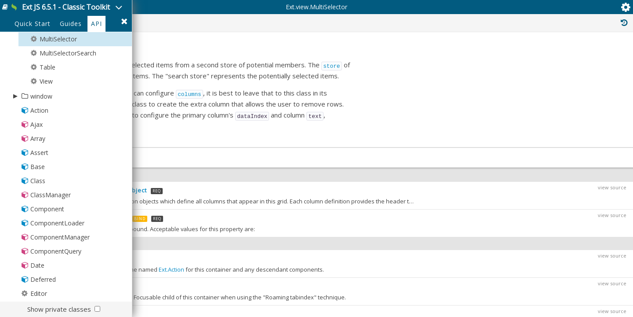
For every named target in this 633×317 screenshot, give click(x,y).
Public (414, 56)
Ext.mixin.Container (552, 277)
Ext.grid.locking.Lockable (559, 239)
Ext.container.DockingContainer (568, 229)
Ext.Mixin (538, 219)
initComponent (170, 162)
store (471, 125)
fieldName (201, 173)
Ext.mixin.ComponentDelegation (569, 268)
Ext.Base (538, 136)
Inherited (548, 56)
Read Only (597, 56)
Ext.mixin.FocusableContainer (565, 297)
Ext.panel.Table (561, 175)
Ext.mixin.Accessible (553, 248)
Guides (71, 62)
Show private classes (59, 309)
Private (504, 56)
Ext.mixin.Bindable (551, 258)
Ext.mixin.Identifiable (554, 306)
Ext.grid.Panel (562, 185)
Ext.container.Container (565, 156)
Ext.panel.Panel (558, 166)
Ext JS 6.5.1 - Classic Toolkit (97, 12)
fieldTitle (252, 173)
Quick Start (33, 62)
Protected (458, 56)
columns (330, 152)
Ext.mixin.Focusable (552, 287)
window (41, 134)
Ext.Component (551, 146)
